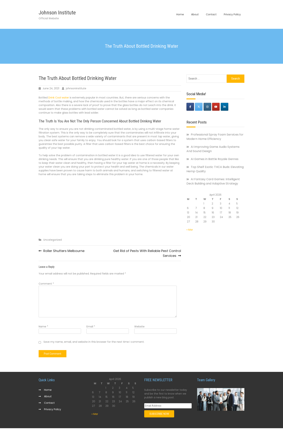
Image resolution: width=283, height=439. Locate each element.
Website (139, 326)
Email (90, 326)
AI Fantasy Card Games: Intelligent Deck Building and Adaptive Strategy (213, 181)
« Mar (189, 229)
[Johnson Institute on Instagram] (207, 107)
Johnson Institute (57, 12)
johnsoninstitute (76, 88)
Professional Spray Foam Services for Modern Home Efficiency (214, 136)
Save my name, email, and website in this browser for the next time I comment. (93, 342)
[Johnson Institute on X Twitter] (199, 107)
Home (180, 14)
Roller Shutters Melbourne (63, 251)
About (195, 14)
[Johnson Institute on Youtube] (216, 107)
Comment (46, 283)
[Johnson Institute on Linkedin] (224, 107)
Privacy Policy (232, 14)
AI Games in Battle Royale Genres (214, 159)
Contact (211, 14)
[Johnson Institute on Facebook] (190, 107)
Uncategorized (52, 240)
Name (43, 326)
